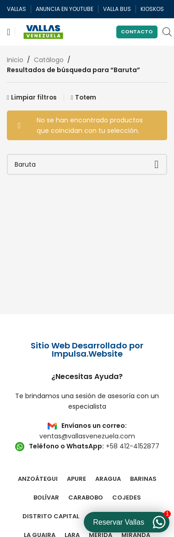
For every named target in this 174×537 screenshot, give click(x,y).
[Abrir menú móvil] (8, 32)
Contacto (137, 31)
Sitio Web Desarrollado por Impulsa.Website (87, 349)
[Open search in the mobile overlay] (167, 31)
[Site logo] (43, 31)
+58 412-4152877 (132, 446)
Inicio (15, 59)
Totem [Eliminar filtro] (85, 97)
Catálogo (49, 59)
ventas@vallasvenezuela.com (87, 436)
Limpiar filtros (34, 97)
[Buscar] (87, 164)
